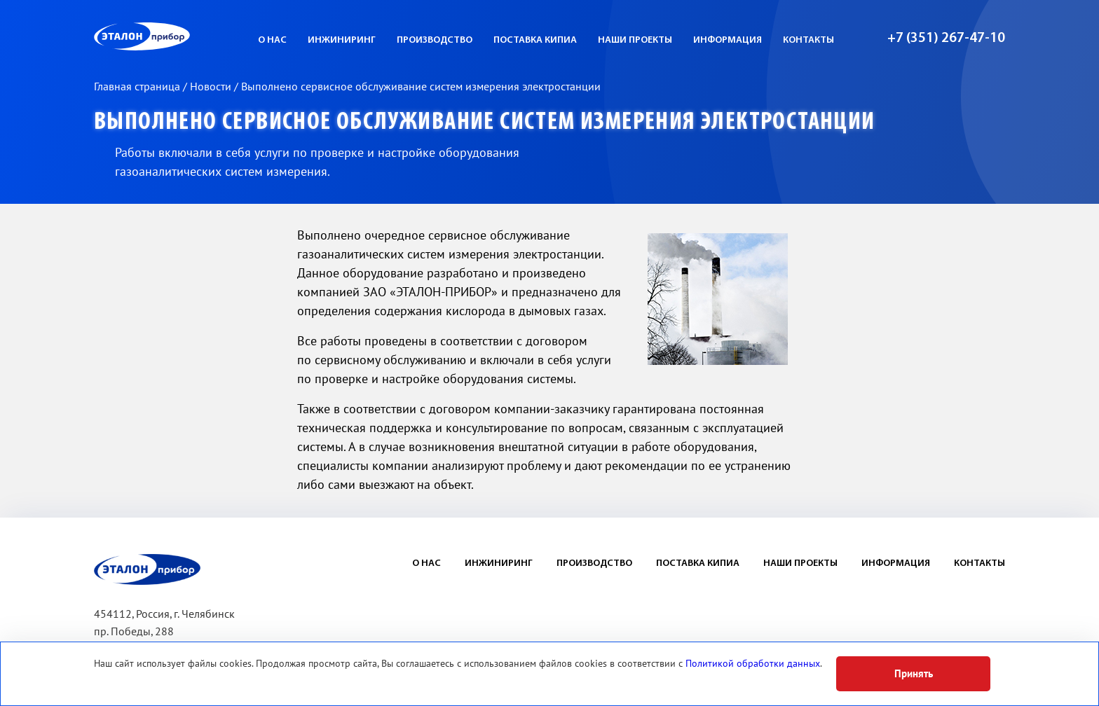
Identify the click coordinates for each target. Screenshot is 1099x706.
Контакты (808, 40)
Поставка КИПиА (535, 40)
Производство (434, 40)
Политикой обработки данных (752, 664)
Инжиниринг (342, 40)
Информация (727, 40)
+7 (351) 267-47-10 (946, 39)
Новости (212, 87)
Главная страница (138, 87)
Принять (913, 673)
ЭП (176, 36)
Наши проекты (635, 40)
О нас (272, 40)
